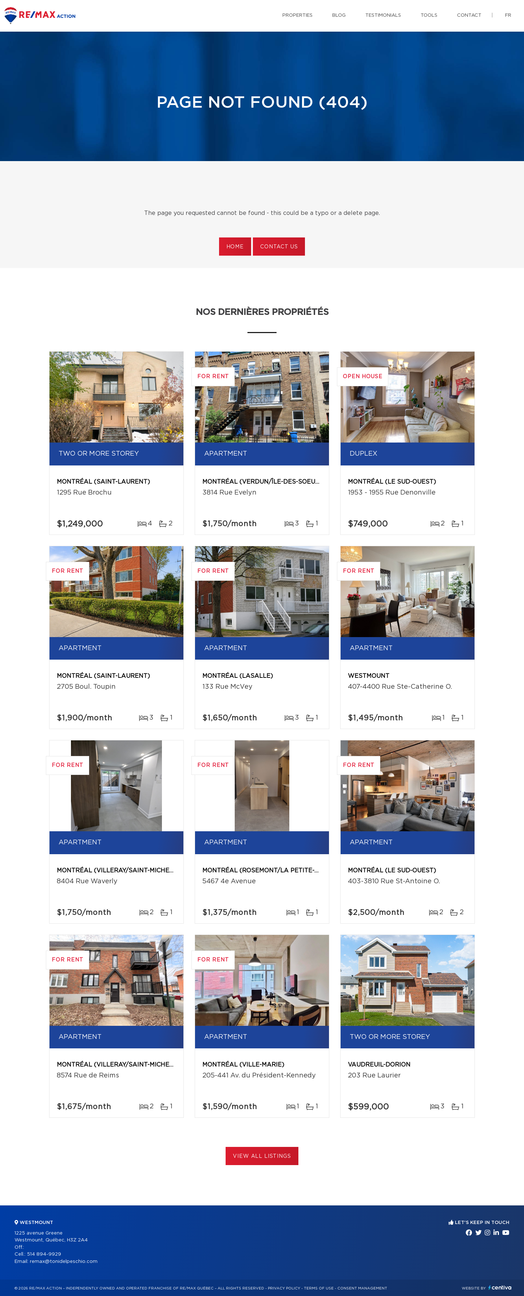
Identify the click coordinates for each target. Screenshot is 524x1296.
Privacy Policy (284, 1288)
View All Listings (262, 1156)
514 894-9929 (44, 1254)
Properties (297, 15)
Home (235, 246)
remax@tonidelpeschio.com (64, 1261)
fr (508, 15)
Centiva (500, 1287)
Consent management (362, 1288)
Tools (429, 15)
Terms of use (319, 1288)
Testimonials (383, 15)
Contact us (279, 246)
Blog (339, 15)
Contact (469, 15)
